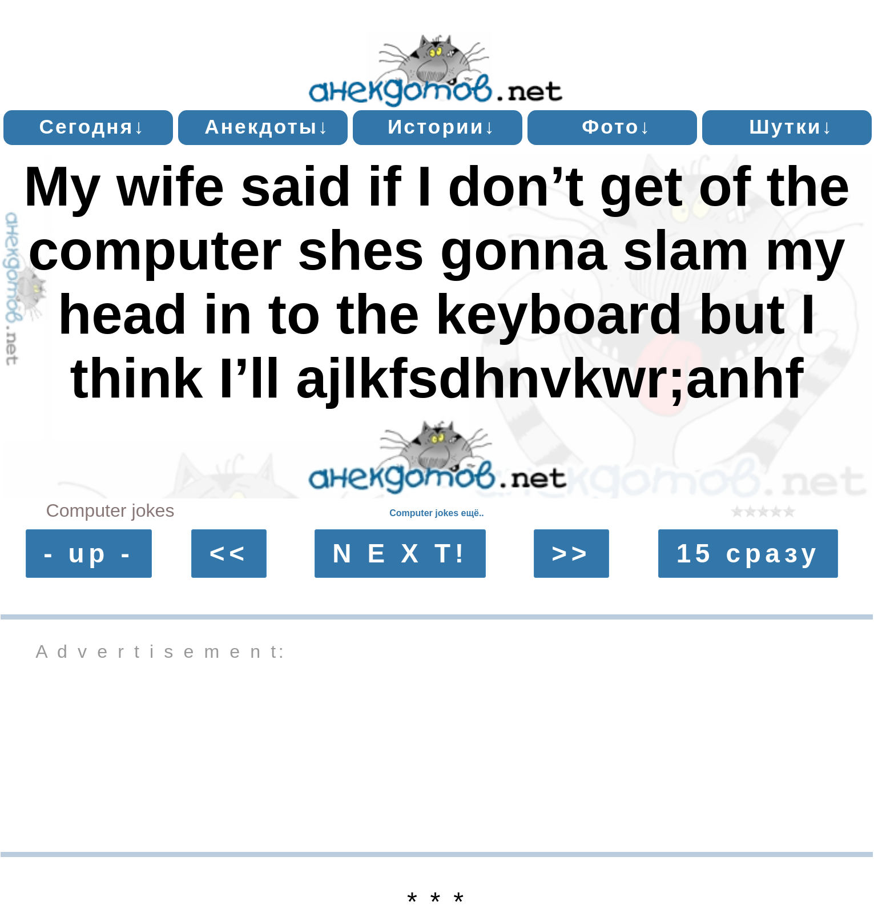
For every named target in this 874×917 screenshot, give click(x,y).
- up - (88, 553)
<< (229, 553)
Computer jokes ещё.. (436, 513)
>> (571, 553)
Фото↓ (616, 126)
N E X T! (400, 553)
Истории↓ (442, 126)
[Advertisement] (437, 755)
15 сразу (748, 553)
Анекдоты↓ (266, 126)
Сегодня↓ (92, 126)
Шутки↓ (791, 126)
